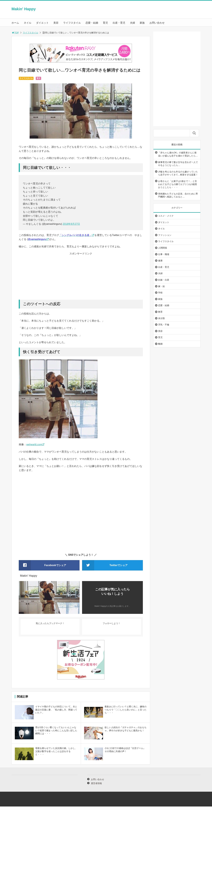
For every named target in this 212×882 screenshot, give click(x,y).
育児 (105, 22)
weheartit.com (34, 444)
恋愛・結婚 (92, 22)
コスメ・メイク (166, 216)
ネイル (27, 22)
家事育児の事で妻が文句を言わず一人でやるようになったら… (178, 164)
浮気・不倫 (163, 324)
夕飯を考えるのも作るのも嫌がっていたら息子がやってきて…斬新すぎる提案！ (178, 173)
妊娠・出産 (163, 280)
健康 (160, 260)
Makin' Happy (23, 9)
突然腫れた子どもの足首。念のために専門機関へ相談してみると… (178, 195)
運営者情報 (96, 783)
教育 (160, 312)
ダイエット (42, 22)
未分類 (161, 318)
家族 (142, 22)
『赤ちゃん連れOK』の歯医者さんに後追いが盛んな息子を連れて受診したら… (178, 154)
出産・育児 (119, 22)
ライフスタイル (72, 22)
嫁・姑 (161, 286)
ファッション (164, 235)
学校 (160, 292)
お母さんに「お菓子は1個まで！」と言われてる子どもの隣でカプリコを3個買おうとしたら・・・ (177, 184)
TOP (15, 32)
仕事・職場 (163, 254)
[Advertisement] (81, 278)
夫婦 (132, 22)
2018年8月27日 (71, 224)
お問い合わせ (157, 22)
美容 (55, 22)
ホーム (15, 22)
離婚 (160, 344)
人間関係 (162, 248)
